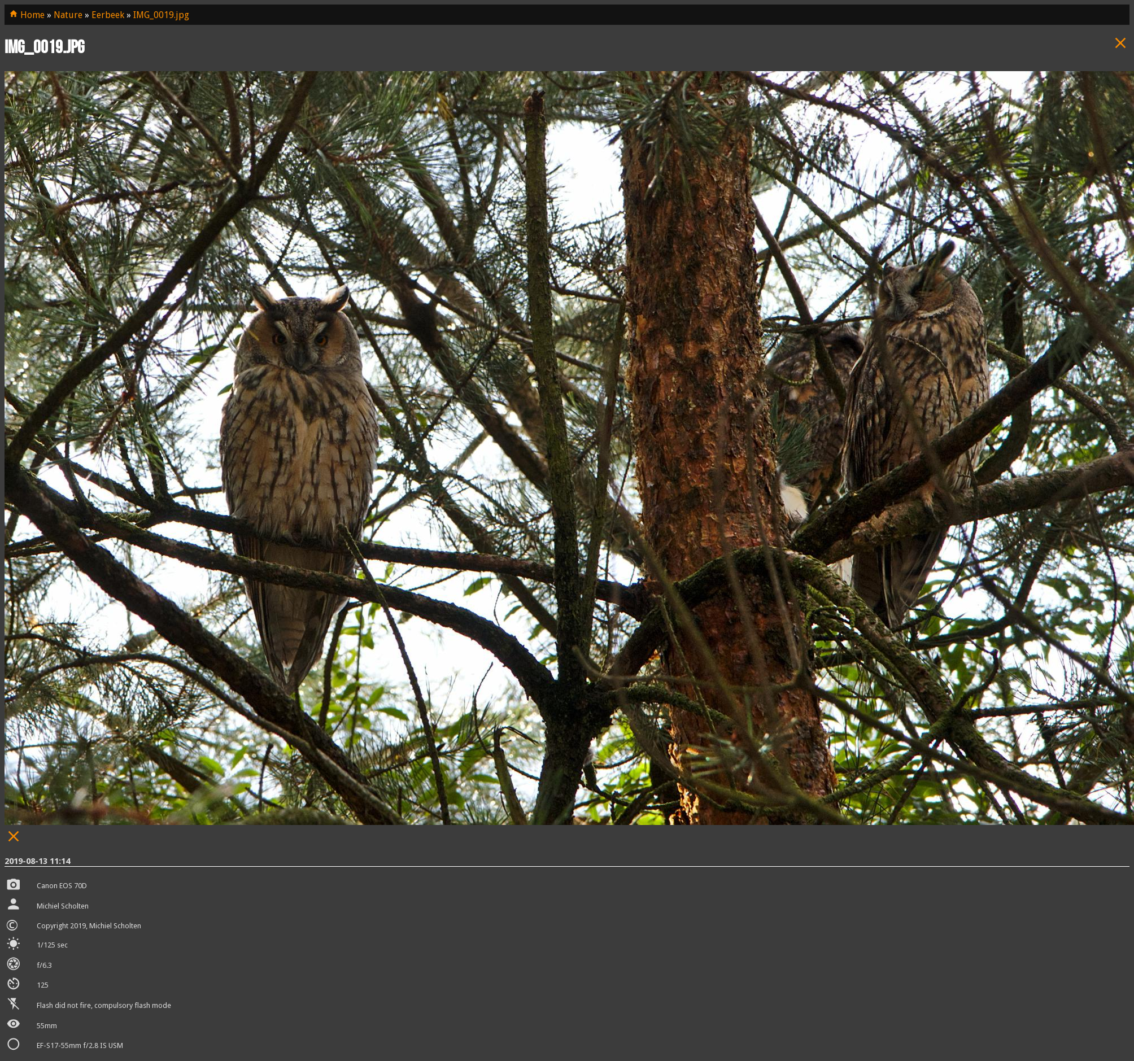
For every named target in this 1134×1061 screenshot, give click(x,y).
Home (27, 15)
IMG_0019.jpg (161, 15)
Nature (68, 15)
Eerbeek (107, 15)
